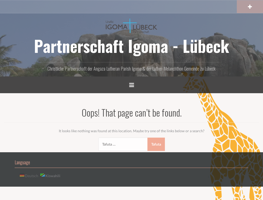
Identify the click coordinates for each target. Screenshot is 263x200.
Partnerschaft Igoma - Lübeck (131, 46)
